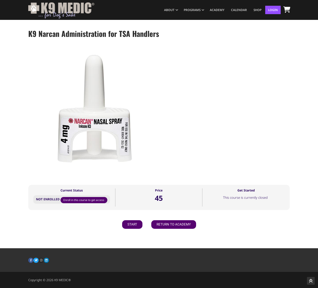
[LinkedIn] (46, 260)
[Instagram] (41, 260)
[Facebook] (30, 260)
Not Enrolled (48, 199)
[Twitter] (35, 260)
